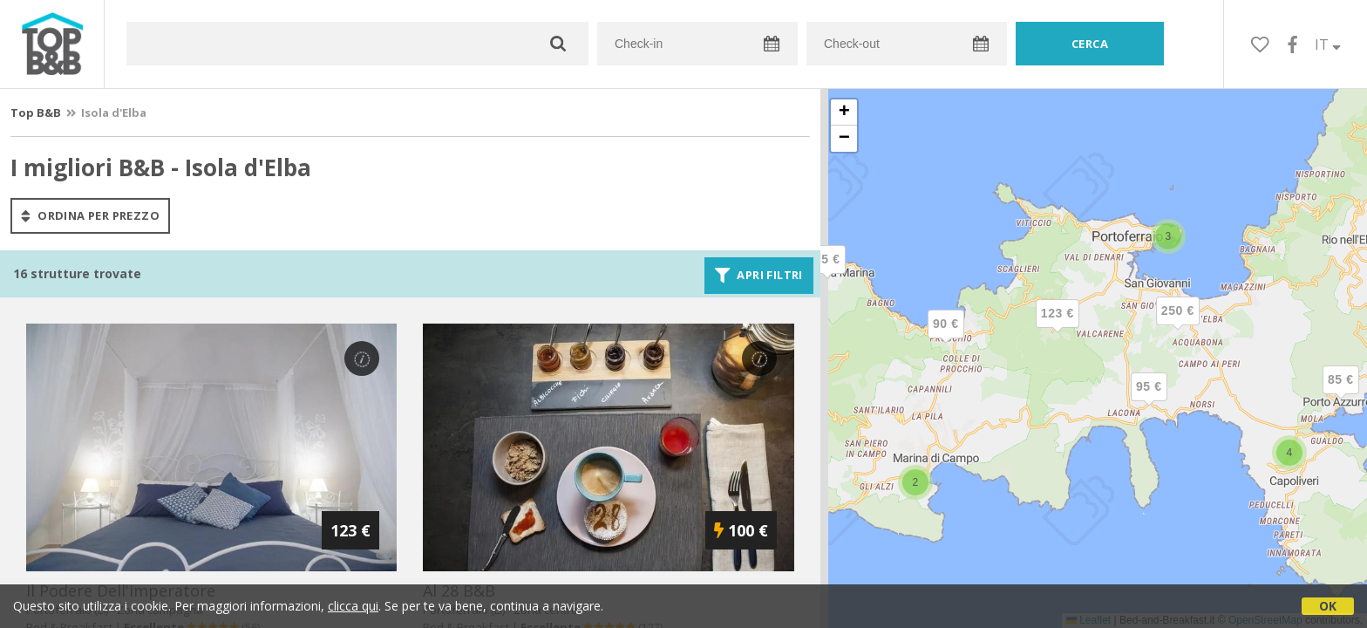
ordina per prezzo (90, 215)
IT (1328, 44)
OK (1327, 605)
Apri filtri (759, 275)
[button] (827, 274)
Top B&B (35, 112)
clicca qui (353, 605)
